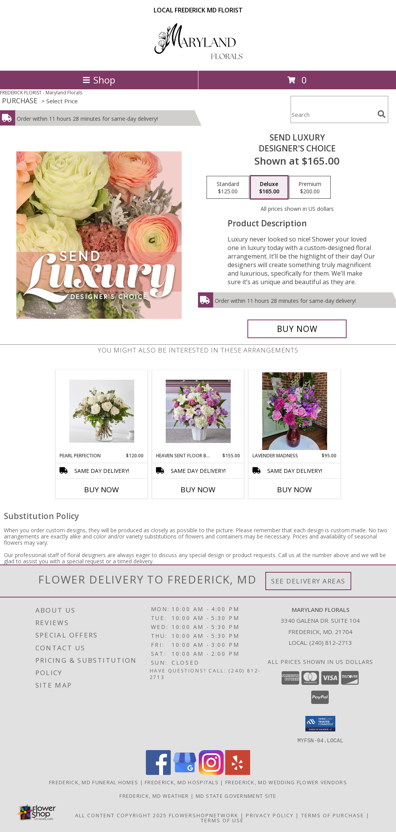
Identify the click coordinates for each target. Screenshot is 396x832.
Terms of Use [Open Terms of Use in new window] (222, 819)
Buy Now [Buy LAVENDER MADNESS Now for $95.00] (294, 490)
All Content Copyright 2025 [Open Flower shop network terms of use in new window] (121, 814)
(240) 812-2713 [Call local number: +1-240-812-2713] (330, 642)
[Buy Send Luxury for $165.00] (297, 329)
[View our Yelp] (237, 772)
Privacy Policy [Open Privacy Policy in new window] (270, 814)
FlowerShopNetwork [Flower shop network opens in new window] (203, 814)
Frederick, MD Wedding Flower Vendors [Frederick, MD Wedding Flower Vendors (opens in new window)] (286, 781)
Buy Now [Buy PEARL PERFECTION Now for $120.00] (101, 490)
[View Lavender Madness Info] (294, 411)
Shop (98, 79)
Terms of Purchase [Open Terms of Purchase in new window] (332, 814)
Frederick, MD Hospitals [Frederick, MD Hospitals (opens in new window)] (182, 781)
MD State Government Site (236, 795)
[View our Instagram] (211, 772)
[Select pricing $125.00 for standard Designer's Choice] (228, 187)
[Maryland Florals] (198, 59)
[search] (381, 114)
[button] (320, 723)
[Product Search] (332, 114)
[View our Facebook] (158, 772)
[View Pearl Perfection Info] (101, 411)
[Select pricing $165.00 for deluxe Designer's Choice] (269, 187)
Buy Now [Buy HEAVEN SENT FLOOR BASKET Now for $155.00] (198, 490)
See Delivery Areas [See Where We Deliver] (308, 581)
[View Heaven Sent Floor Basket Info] (198, 411)
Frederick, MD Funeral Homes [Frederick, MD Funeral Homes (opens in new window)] (93, 781)
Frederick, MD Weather (154, 795)
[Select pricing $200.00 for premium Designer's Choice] (309, 187)
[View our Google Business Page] (184, 772)
